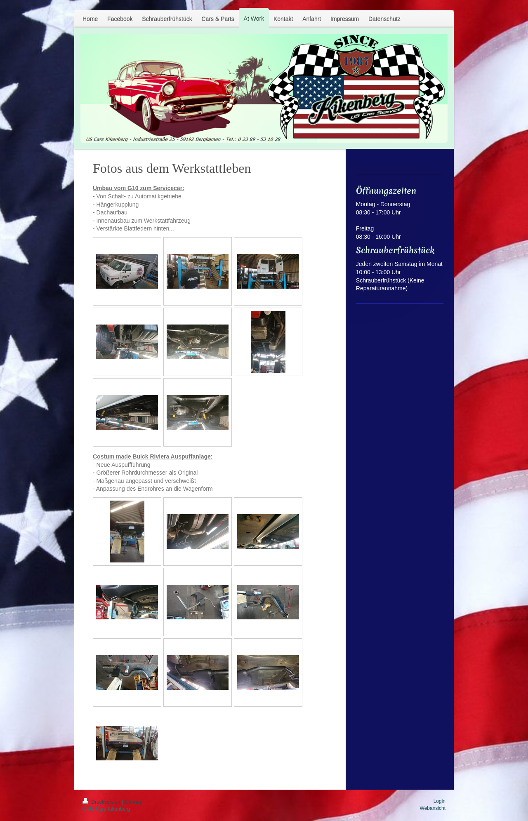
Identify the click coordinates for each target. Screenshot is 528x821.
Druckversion (102, 802)
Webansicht (433, 808)
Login (440, 801)
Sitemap (133, 802)
